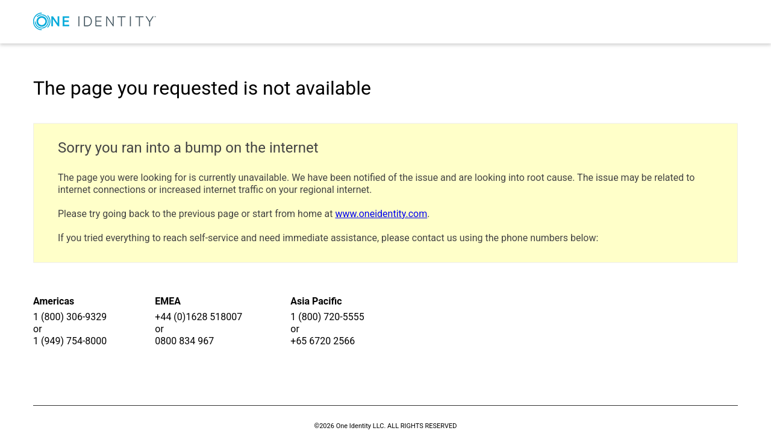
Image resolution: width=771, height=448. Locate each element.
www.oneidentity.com (381, 213)
